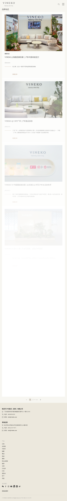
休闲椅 (4, 446)
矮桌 (3, 456)
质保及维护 (5, 491)
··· (35, 399)
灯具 (3, 471)
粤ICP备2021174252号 (26, 498)
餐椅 (3, 458)
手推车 (4, 448)
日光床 (4, 468)
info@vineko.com (12, 417)
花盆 (3, 478)
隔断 (3, 451)
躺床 (3, 463)
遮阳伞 (4, 473)
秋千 (3, 476)
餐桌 (3, 453)
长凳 (3, 466)
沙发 (3, 444)
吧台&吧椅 (5, 461)
